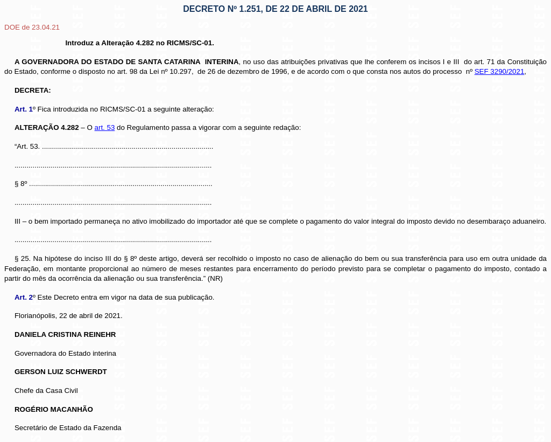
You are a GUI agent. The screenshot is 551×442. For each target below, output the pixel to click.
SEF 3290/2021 (500, 71)
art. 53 (105, 127)
